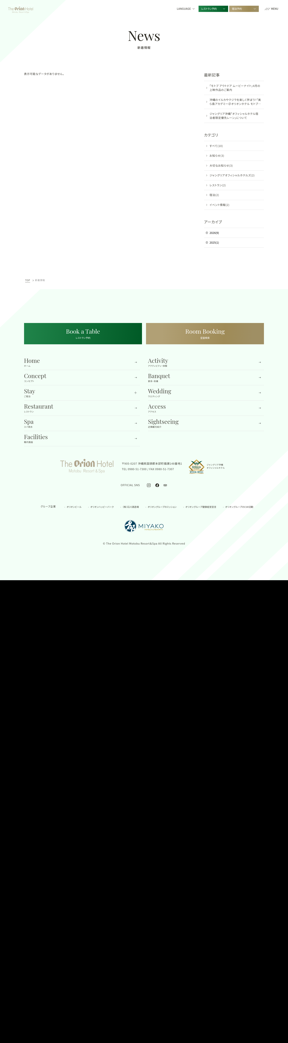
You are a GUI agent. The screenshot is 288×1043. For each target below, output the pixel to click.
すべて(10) (216, 146)
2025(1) (214, 242)
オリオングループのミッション (162, 507)
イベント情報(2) (220, 205)
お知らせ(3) (217, 155)
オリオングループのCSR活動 (239, 507)
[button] (271, 9)
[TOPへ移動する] (20, 8)
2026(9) (214, 233)
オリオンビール (73, 507)
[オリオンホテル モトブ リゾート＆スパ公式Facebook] (157, 485)
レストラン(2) (218, 185)
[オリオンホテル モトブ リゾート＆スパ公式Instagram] (149, 485)
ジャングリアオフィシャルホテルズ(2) (232, 175)
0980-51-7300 (137, 469)
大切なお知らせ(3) (221, 165)
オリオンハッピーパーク (102, 507)
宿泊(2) (214, 195)
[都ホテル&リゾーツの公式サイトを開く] (143, 526)
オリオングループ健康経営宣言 (200, 507)
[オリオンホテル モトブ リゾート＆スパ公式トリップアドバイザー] (165, 485)
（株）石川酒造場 (131, 507)
